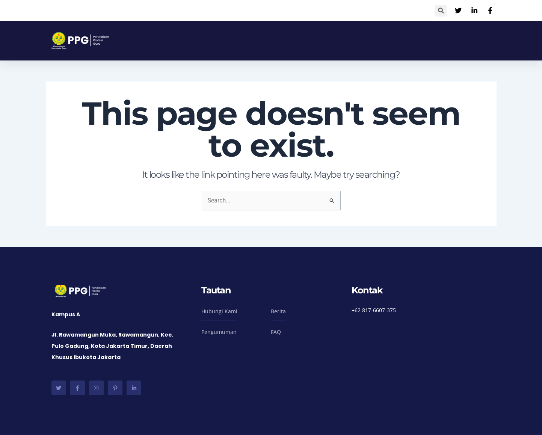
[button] (441, 11)
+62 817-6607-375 (374, 310)
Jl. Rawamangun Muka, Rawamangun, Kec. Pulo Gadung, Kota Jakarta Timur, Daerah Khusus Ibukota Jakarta (112, 346)
